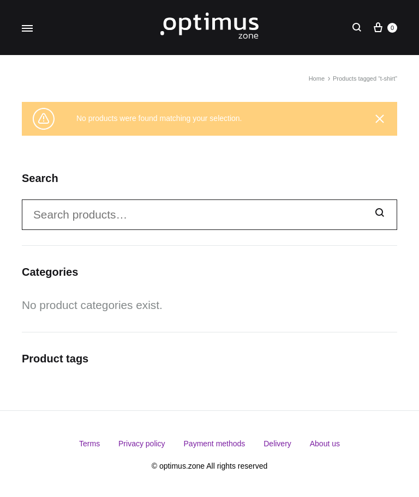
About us (325, 443)
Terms (89, 443)
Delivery (277, 443)
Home (317, 78)
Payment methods (215, 443)
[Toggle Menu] (27, 29)
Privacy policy (141, 443)
